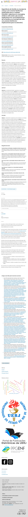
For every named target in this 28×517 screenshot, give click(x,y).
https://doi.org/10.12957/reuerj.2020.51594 (12, 52)
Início (2, 5)
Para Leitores (4, 471)
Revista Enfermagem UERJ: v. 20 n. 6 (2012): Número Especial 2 (14, 321)
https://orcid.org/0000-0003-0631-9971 (7, 41)
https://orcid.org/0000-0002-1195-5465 (7, 49)
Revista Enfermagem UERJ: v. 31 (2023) (13, 315)
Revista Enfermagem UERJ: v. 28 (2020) (11, 284)
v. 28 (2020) (11, 5)
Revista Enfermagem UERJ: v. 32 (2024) (14, 351)
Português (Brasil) (5, 373)
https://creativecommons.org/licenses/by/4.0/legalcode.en (11, 233)
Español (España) (5, 371)
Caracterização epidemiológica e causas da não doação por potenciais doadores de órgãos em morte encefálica (15, 313)
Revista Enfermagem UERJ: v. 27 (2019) (14, 295)
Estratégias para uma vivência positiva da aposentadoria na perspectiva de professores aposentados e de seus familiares (15, 349)
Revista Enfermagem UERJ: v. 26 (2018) (15, 308)
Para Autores (4, 472)
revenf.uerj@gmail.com (8, 504)
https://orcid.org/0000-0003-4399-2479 (7, 45)
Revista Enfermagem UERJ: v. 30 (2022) (12, 334)
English (3, 369)
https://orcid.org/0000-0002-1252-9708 (7, 37)
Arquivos (6, 5)
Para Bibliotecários (5, 474)
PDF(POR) (4, 189)
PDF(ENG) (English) (12, 189)
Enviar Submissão (5, 363)
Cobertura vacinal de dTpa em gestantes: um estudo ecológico (15, 356)
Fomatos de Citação (5, 208)
